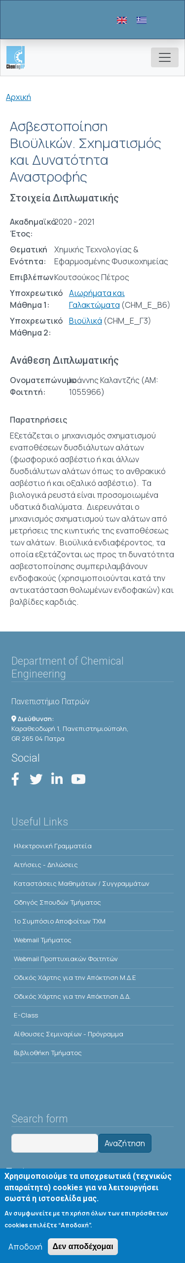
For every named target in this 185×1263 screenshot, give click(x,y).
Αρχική (18, 97)
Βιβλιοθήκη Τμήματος (48, 1052)
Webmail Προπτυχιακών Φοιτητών (66, 958)
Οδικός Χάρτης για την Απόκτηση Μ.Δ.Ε (75, 977)
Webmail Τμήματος (43, 939)
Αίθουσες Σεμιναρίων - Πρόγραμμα (68, 1033)
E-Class (26, 1015)
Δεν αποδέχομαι (82, 1249)
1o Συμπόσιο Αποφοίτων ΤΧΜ (60, 921)
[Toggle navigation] (165, 57)
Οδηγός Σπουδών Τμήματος (57, 902)
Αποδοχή (25, 1249)
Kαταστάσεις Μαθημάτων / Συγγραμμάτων (81, 883)
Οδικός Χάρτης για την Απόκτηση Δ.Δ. (72, 996)
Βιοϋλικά (85, 320)
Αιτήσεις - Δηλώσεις (46, 864)
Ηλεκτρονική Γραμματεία (53, 845)
